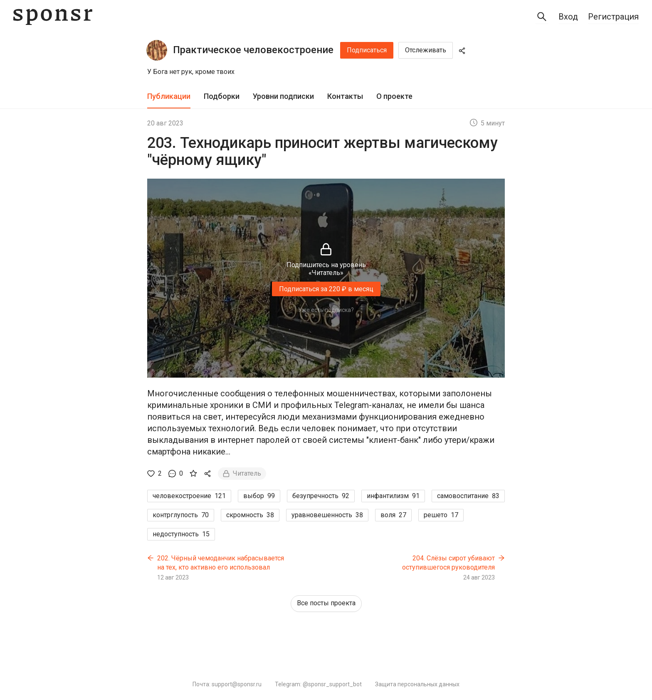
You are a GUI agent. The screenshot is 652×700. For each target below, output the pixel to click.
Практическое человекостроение (253, 50)
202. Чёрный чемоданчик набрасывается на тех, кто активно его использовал (220, 562)
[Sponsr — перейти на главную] (52, 17)
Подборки (222, 96)
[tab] (168, 96)
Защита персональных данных (417, 684)
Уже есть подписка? (326, 310)
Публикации (168, 96)
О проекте (394, 96)
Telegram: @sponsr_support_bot (318, 684)
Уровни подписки (283, 96)
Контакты (345, 96)
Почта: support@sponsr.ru (227, 684)
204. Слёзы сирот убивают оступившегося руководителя (448, 562)
